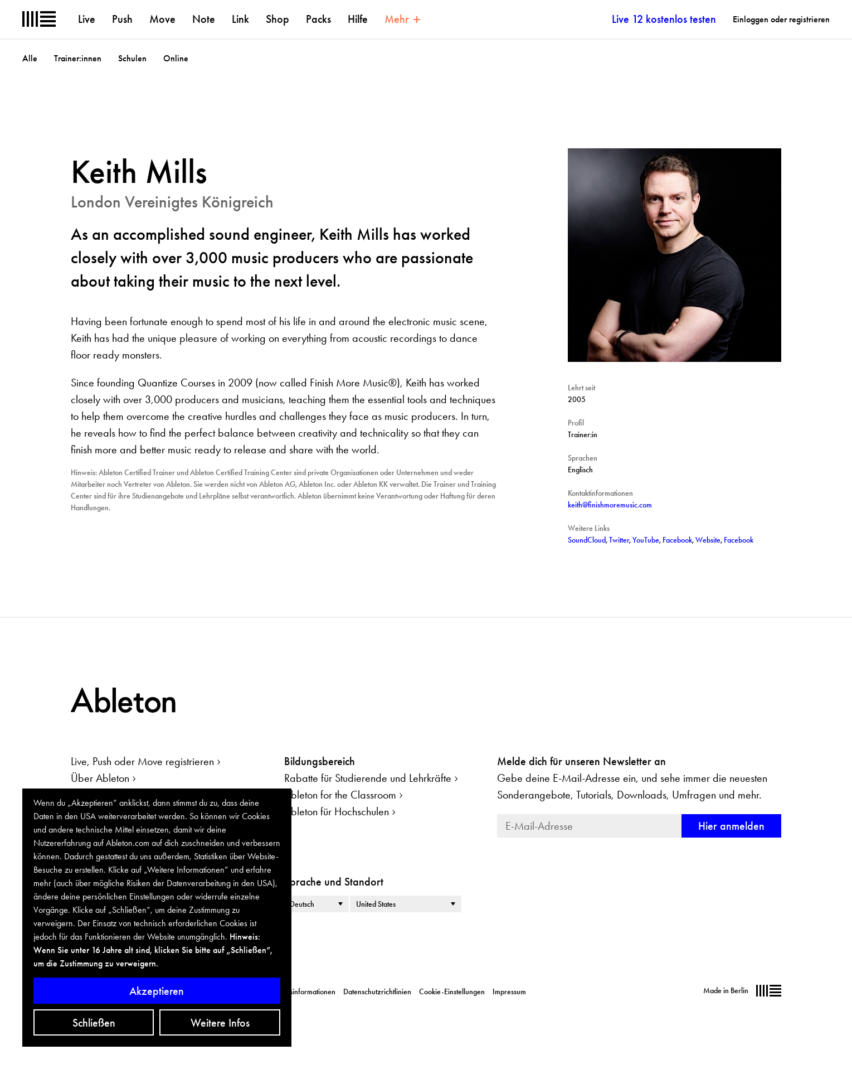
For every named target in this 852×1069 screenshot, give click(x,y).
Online (175, 58)
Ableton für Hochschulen (336, 811)
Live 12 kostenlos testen (664, 19)
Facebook (677, 540)
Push (122, 19)
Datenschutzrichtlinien (377, 991)
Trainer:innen (77, 58)
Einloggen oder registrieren (781, 19)
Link (240, 19)
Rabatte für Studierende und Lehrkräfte (367, 778)
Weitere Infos (220, 1022)
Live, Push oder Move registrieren (142, 761)
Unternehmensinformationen (291, 991)
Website (707, 540)
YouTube (645, 540)
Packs (318, 19)
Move (162, 19)
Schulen (132, 58)
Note (203, 19)
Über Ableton (100, 778)
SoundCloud (587, 540)
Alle (29, 58)
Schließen (93, 1022)
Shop (277, 19)
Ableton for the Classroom (340, 794)
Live (86, 19)
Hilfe (358, 19)
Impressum (509, 991)
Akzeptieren (156, 991)
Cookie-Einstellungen (452, 991)
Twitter (619, 540)
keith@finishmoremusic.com (610, 505)
